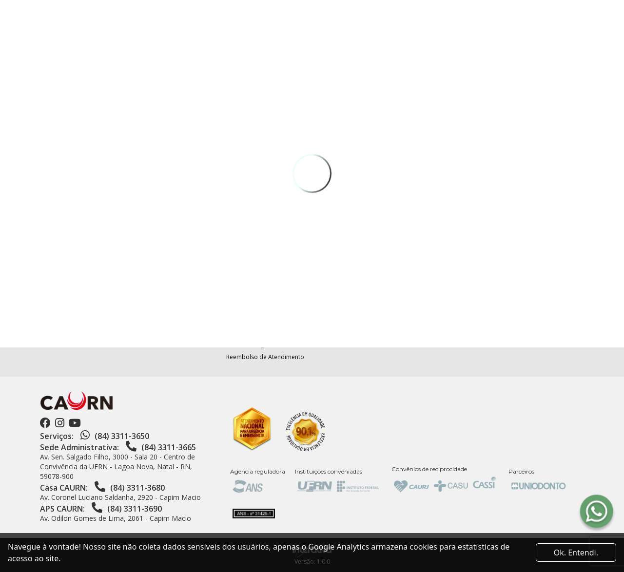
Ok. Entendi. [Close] (576, 552)
